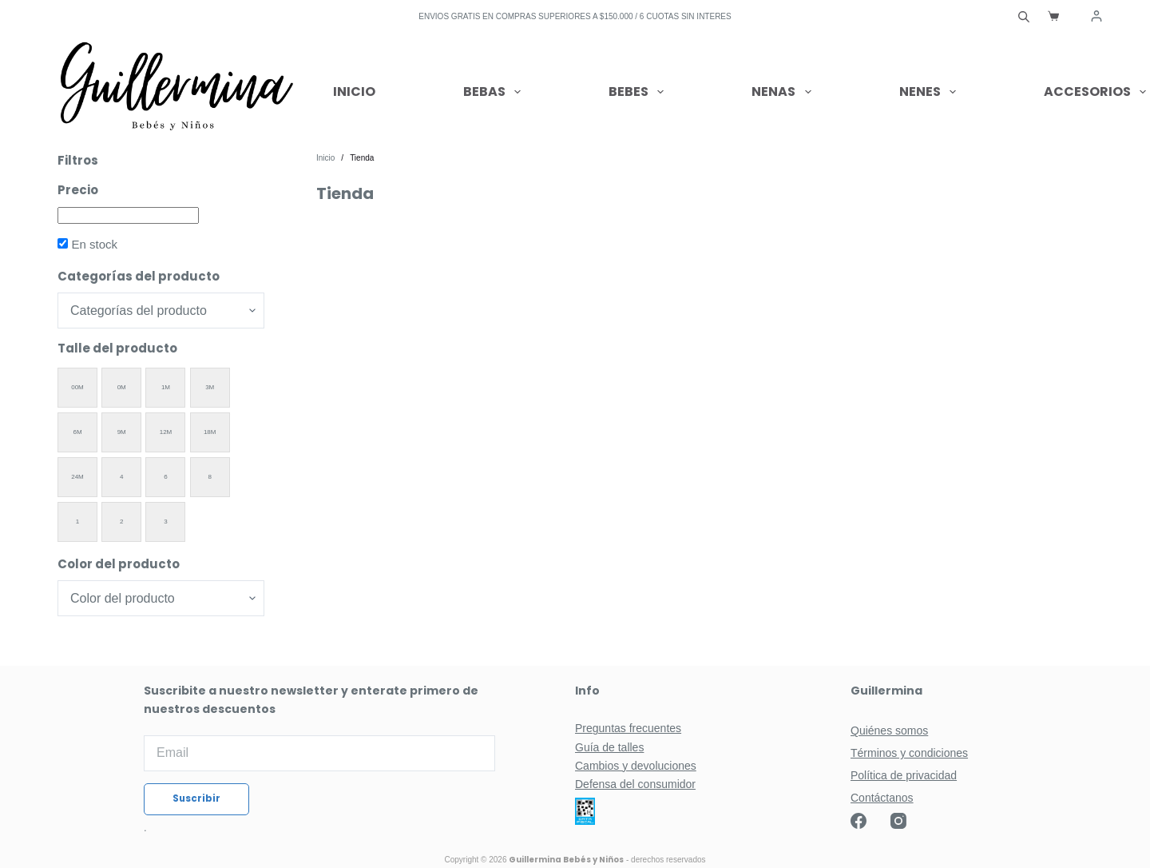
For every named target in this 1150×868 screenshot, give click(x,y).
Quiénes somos (889, 730)
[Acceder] (1096, 16)
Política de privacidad (904, 775)
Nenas (784, 92)
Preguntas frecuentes (628, 728)
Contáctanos (882, 797)
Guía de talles (609, 747)
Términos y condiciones (909, 753)
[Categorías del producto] (161, 310)
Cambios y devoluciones (635, 765)
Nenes (930, 92)
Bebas (495, 92)
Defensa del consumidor (635, 784)
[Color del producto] (161, 598)
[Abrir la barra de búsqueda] (1024, 16)
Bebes (639, 92)
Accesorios (1095, 92)
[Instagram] (898, 821)
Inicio (354, 91)
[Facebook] (858, 821)
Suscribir (196, 799)
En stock (94, 244)
